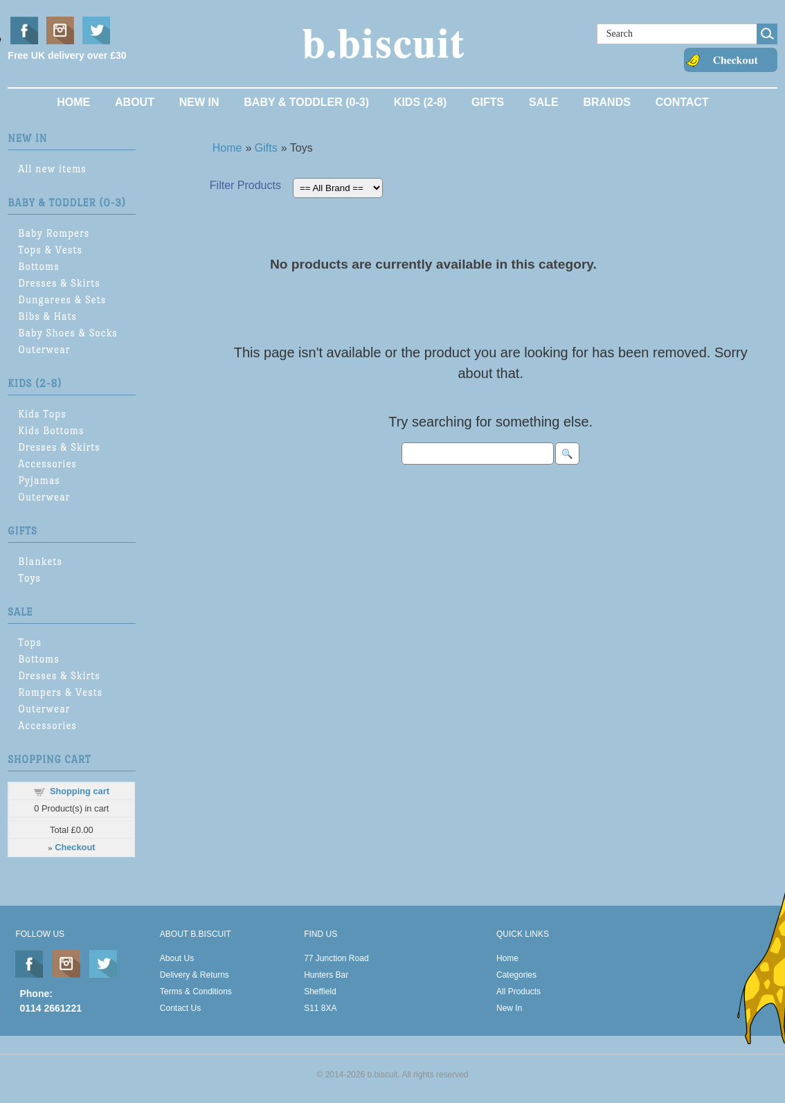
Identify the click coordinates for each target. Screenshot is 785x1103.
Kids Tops (42, 414)
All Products (518, 991)
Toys (29, 578)
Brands (606, 102)
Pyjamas (39, 480)
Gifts (487, 102)
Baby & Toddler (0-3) (306, 102)
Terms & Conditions (196, 991)
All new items (52, 168)
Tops (30, 642)
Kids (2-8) (420, 102)
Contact (682, 102)
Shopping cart (79, 791)
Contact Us (180, 1008)
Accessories (47, 463)
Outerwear (44, 349)
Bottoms (38, 266)
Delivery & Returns (194, 975)
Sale (544, 102)
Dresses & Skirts (59, 283)
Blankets (40, 561)
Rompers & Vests (60, 692)
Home (73, 102)
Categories (516, 975)
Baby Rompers (53, 233)
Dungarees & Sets (62, 299)
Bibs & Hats (47, 316)
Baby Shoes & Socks (67, 333)
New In (199, 102)
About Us (177, 958)
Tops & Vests (50, 249)
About (134, 102)
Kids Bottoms (51, 430)
